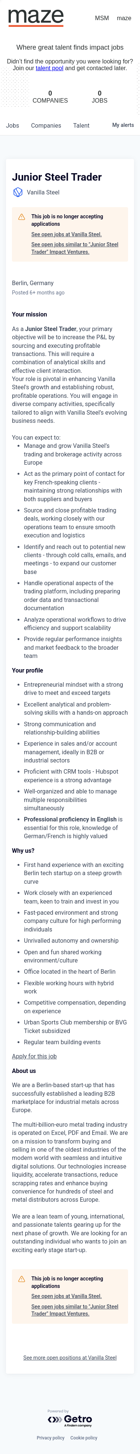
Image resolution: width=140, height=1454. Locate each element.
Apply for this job (34, 1056)
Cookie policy (84, 1438)
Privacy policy (50, 1438)
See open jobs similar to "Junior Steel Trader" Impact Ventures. (74, 248)
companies (46, 125)
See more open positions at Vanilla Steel (70, 1358)
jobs (12, 125)
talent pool (49, 68)
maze (124, 18)
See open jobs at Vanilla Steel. (66, 234)
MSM (102, 18)
